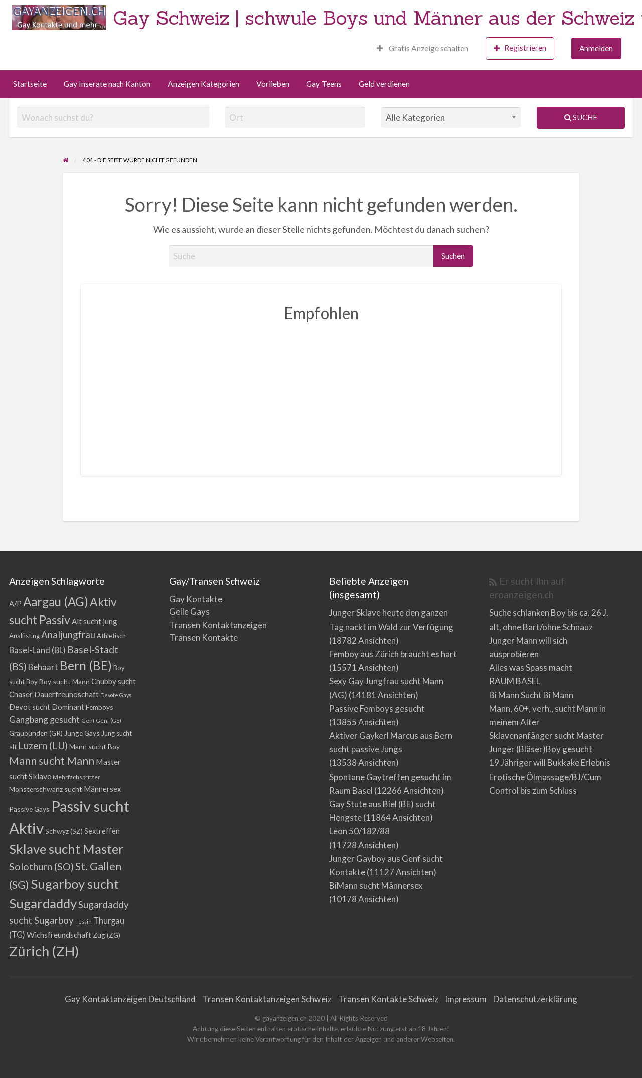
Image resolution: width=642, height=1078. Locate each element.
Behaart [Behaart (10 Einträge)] (43, 667)
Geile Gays (189, 611)
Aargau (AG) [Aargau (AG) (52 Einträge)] (55, 601)
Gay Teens (324, 83)
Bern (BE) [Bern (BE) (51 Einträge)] (86, 665)
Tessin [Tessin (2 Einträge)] (83, 921)
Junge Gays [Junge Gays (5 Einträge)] (82, 733)
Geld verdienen (384, 83)
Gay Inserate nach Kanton (107, 83)
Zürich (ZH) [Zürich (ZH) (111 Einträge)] (44, 951)
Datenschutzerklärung (535, 999)
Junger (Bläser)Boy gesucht (540, 749)
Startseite (30, 83)
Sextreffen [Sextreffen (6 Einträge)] (102, 831)
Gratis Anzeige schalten (422, 48)
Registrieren (520, 48)
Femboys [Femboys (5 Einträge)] (99, 707)
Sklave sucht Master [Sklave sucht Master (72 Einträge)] (66, 848)
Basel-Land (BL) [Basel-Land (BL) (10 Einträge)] (37, 650)
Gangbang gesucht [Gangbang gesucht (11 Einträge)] (44, 719)
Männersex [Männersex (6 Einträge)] (102, 789)
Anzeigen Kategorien (203, 83)
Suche (580, 117)
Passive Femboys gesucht (377, 708)
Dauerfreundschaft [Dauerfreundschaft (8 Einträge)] (66, 694)
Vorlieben (272, 83)
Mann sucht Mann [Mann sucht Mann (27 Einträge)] (51, 760)
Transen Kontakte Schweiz (388, 999)
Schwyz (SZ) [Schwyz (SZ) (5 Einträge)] (64, 831)
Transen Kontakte (203, 637)
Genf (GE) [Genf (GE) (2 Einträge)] (108, 720)
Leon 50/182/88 (359, 831)
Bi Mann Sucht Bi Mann (531, 695)
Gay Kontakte (195, 599)
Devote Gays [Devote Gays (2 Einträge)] (115, 695)
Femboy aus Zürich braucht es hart (393, 654)
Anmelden (596, 48)
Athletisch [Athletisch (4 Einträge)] (111, 636)
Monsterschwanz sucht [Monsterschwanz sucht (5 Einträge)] (45, 789)
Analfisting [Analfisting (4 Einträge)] (24, 636)
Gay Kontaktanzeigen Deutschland (130, 999)
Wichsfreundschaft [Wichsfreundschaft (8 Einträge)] (59, 934)
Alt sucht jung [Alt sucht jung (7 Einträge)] (94, 621)
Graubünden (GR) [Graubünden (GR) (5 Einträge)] (36, 733)
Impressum (466, 999)
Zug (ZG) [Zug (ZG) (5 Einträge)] (106, 935)
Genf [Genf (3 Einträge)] (88, 720)
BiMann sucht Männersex (376, 885)
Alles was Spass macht (530, 667)
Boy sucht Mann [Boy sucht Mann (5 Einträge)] (64, 681)
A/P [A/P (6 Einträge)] (15, 603)
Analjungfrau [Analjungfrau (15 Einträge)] (68, 634)
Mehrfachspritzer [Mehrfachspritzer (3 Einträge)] (76, 777)
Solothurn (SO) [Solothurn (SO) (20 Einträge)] (41, 866)
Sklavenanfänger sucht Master (546, 735)
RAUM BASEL (514, 681)
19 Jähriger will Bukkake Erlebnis (549, 762)
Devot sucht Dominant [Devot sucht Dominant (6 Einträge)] (46, 707)
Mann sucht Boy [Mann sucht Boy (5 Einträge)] (94, 746)
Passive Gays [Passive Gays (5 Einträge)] (29, 809)
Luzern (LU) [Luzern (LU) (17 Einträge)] (43, 745)
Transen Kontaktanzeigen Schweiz (267, 999)
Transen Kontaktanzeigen (218, 625)
